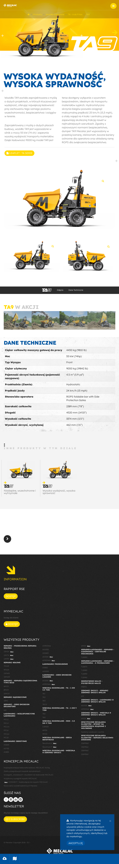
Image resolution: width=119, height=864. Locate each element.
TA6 (43, 715)
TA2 (43, 698)
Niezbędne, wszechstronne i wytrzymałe (20, 493)
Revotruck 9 (49, 748)
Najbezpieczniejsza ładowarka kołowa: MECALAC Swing (27, 769)
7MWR (6, 667)
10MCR (6, 695)
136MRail (84, 748)
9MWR (6, 671)
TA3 (43, 702)
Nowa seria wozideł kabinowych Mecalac (20, 787)
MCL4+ (7, 728)
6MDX (44, 731)
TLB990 (84, 679)
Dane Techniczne (75, 291)
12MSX (9, 653)
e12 (5, 711)
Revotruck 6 (49, 744)
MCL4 (6, 724)
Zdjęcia (60, 291)
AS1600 (45, 654)
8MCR (6, 691)
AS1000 (45, 651)
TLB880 (84, 671)
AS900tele (46, 647)
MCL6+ (6, 735)
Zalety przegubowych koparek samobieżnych (22, 772)
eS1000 (47, 658)
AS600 (6, 746)
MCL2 (6, 720)
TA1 (43, 695)
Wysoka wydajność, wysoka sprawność (59, 493)
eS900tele (48, 662)
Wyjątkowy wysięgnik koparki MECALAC (20, 779)
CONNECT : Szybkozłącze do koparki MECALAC (26, 783)
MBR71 (84, 688)
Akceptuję (75, 843)
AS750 (6, 750)
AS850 (6, 753)
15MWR (7, 678)
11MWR (7, 674)
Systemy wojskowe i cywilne (92, 733)
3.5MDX (45, 728)
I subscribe (15, 820)
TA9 (43, 718)
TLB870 (84, 668)
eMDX (86, 647)
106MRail (85, 744)
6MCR (6, 687)
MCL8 (6, 739)
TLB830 (84, 658)
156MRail (84, 752)
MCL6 (6, 731)
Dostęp (11, 597)
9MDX (44, 735)
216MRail (84, 755)
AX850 (45, 669)
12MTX (9, 656)
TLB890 (84, 675)
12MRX (9, 660)
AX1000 (45, 672)
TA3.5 (44, 705)
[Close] (110, 820)
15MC (6, 702)
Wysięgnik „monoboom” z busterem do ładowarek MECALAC (28, 776)
